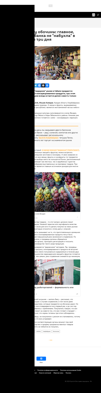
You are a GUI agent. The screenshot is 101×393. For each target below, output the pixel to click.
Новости (24, 331)
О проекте (5, 370)
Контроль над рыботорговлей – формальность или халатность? (48, 288)
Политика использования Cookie (70, 370)
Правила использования (27, 370)
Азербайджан (47, 331)
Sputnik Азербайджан (48, 137)
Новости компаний (45, 373)
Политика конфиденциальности (47, 370)
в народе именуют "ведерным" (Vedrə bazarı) (60, 150)
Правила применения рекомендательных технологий (19, 373)
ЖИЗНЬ (38, 331)
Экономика (56, 331)
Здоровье (31, 331)
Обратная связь (58, 373)
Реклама (68, 373)
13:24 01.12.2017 (26, 44)
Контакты (14, 370)
